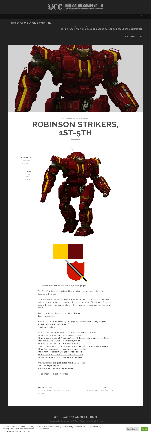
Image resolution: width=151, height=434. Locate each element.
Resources (122, 23)
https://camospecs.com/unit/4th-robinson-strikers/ (60, 342)
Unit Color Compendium (30, 23)
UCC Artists (130, 26)
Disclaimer (75, 414)
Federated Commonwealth (75, 106)
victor (28, 164)
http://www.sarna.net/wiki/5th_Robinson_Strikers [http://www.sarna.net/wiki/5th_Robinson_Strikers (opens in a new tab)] (59, 331)
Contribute (135, 23)
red (29, 161)
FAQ (141, 26)
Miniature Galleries (104, 23)
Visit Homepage (75, 7)
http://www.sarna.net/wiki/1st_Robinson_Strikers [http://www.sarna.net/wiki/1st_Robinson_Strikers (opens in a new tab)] (75, 320)
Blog (90, 23)
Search (70, 23)
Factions (80, 23)
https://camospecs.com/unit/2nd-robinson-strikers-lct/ (62, 336)
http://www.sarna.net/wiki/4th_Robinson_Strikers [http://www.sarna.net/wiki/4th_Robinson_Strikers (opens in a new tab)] (59, 328)
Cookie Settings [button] (132, 429)
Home (61, 23)
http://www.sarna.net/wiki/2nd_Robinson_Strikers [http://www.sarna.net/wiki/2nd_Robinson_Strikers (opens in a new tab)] (59, 322)
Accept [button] (144, 429)
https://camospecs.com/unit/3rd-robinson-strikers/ (60, 339)
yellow (28, 167)
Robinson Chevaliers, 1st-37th (98, 378)
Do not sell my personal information (16, 431)
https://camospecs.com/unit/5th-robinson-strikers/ (60, 344)
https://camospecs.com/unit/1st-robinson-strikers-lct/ (84, 333)
